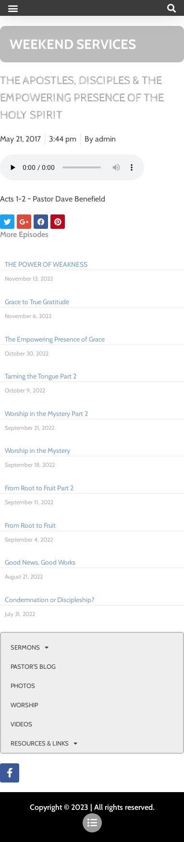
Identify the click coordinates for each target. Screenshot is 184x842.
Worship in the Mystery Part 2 (46, 413)
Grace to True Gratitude (37, 301)
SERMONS (30, 647)
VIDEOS (21, 724)
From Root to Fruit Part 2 (39, 488)
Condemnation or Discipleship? (49, 599)
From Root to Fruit (30, 525)
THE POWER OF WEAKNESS (46, 264)
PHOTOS (23, 685)
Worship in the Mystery (37, 450)
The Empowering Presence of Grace (55, 339)
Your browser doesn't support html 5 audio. (72, 167)
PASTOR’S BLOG (33, 666)
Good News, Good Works (40, 562)
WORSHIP (24, 705)
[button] (13, 8)
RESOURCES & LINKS (44, 743)
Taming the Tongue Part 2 (40, 376)
